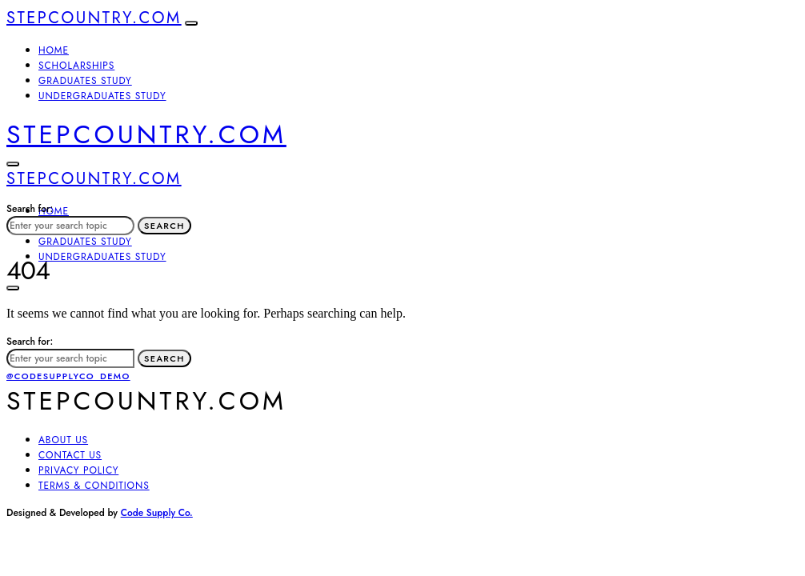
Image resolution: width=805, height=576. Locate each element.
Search (164, 225)
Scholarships (76, 65)
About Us (63, 440)
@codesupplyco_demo (68, 376)
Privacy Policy (78, 470)
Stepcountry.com (94, 18)
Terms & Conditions (94, 485)
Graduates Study (85, 81)
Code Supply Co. (157, 513)
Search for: (29, 209)
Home (53, 50)
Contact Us (70, 455)
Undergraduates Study (102, 96)
